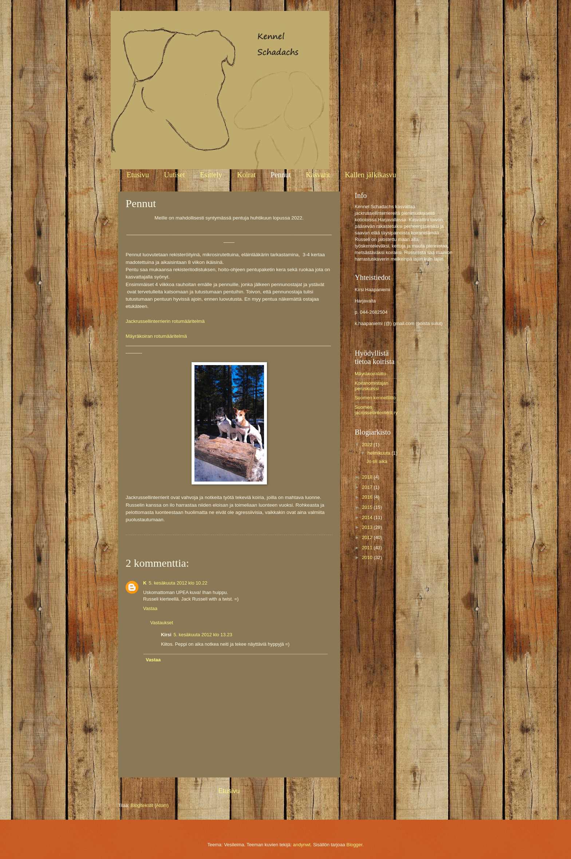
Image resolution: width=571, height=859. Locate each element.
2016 (368, 497)
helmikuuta (379, 453)
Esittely (211, 175)
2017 (368, 487)
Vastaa (150, 608)
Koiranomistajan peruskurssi (371, 385)
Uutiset (174, 175)
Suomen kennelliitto (375, 397)
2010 (368, 557)
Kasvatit (318, 175)
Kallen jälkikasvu (370, 175)
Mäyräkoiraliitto (370, 373)
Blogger (354, 844)
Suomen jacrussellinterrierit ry (376, 409)
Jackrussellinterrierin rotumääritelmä (165, 321)
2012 (368, 537)
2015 (368, 507)
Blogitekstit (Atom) (150, 805)
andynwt (302, 844)
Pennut (281, 175)
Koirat (246, 175)
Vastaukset (161, 622)
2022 (368, 444)
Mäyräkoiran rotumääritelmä (156, 336)
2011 (368, 547)
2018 (368, 477)
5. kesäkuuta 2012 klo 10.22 (178, 583)
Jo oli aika (376, 461)
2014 (368, 517)
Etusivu (138, 175)
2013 (368, 527)
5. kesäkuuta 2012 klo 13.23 (203, 634)
